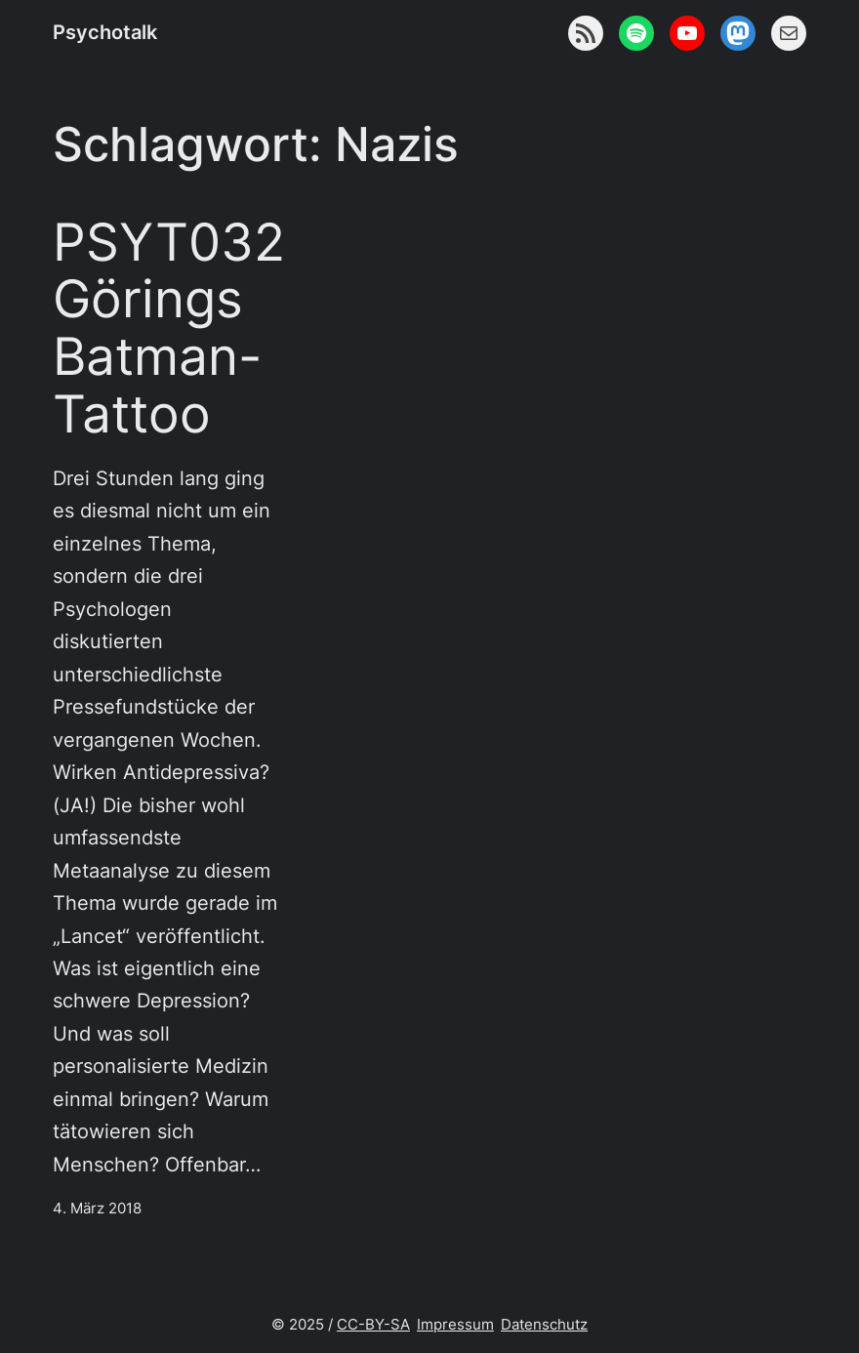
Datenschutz (544, 1324)
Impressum (455, 1324)
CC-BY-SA (373, 1324)
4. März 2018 (97, 1208)
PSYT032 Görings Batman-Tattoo (169, 328)
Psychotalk (105, 32)
